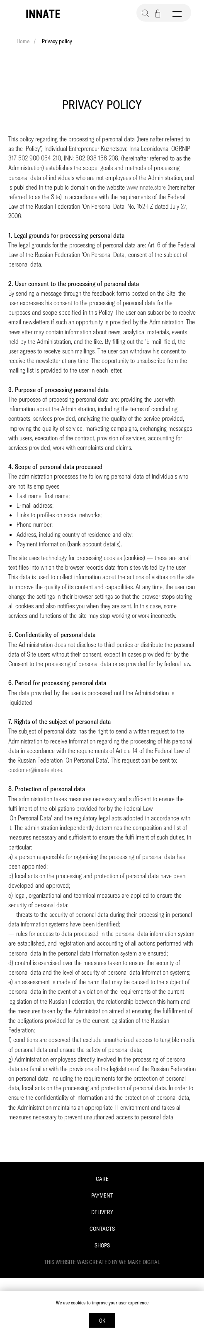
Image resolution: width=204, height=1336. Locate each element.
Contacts (102, 1228)
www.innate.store (146, 187)
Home (23, 41)
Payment (102, 1195)
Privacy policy (57, 41)
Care (102, 1179)
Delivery (102, 1212)
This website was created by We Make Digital (102, 1262)
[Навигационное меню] (177, 14)
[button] (146, 13)
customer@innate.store (35, 770)
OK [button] (102, 1320)
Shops (102, 1245)
